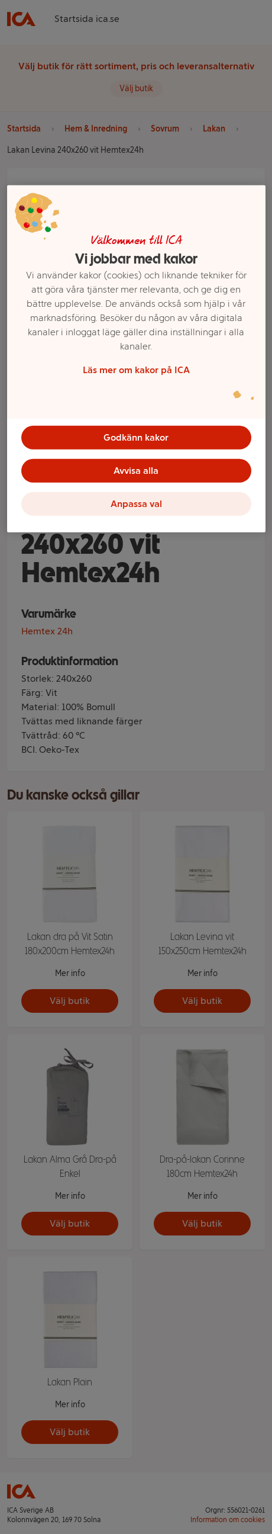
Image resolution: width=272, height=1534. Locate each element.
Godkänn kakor (136, 436)
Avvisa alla (136, 470)
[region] (136, 358)
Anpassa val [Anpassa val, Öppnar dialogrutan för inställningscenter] (136, 503)
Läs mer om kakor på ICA (136, 369)
